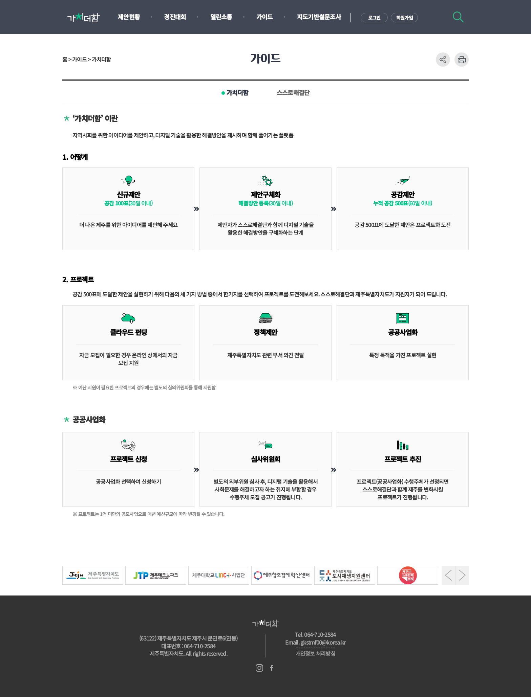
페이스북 (271, 668)
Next (462, 575)
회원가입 (404, 17)
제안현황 (129, 16)
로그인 (374, 17)
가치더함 (238, 92)
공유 (443, 59)
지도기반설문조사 (319, 16)
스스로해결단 (293, 92)
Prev (448, 575)
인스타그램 (259, 668)
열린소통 (221, 16)
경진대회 (175, 16)
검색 (458, 17)
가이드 (264, 16)
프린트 (461, 59)
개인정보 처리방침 (315, 653)
